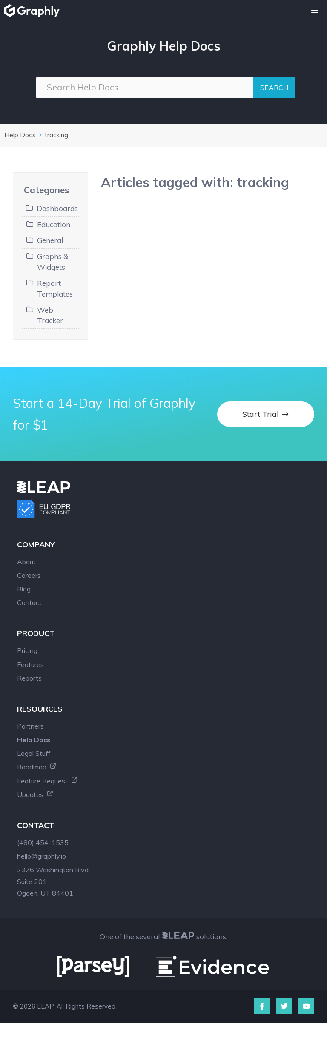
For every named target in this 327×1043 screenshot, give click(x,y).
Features (30, 664)
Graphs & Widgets (52, 262)
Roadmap (37, 767)
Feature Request (47, 781)
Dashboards (57, 208)
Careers (29, 575)
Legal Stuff (34, 753)
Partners (30, 726)
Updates (35, 794)
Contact (29, 602)
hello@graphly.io (41, 856)
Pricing (27, 650)
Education (53, 224)
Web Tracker (50, 315)
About (26, 561)
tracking (56, 135)
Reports (29, 678)
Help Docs (20, 135)
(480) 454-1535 (43, 842)
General (50, 240)
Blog (24, 589)
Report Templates (55, 289)
